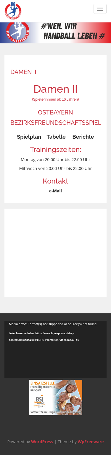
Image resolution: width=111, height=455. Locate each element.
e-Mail (55, 191)
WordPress (42, 441)
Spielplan (29, 137)
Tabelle (55, 137)
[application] (55, 349)
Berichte (83, 137)
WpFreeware (91, 441)
